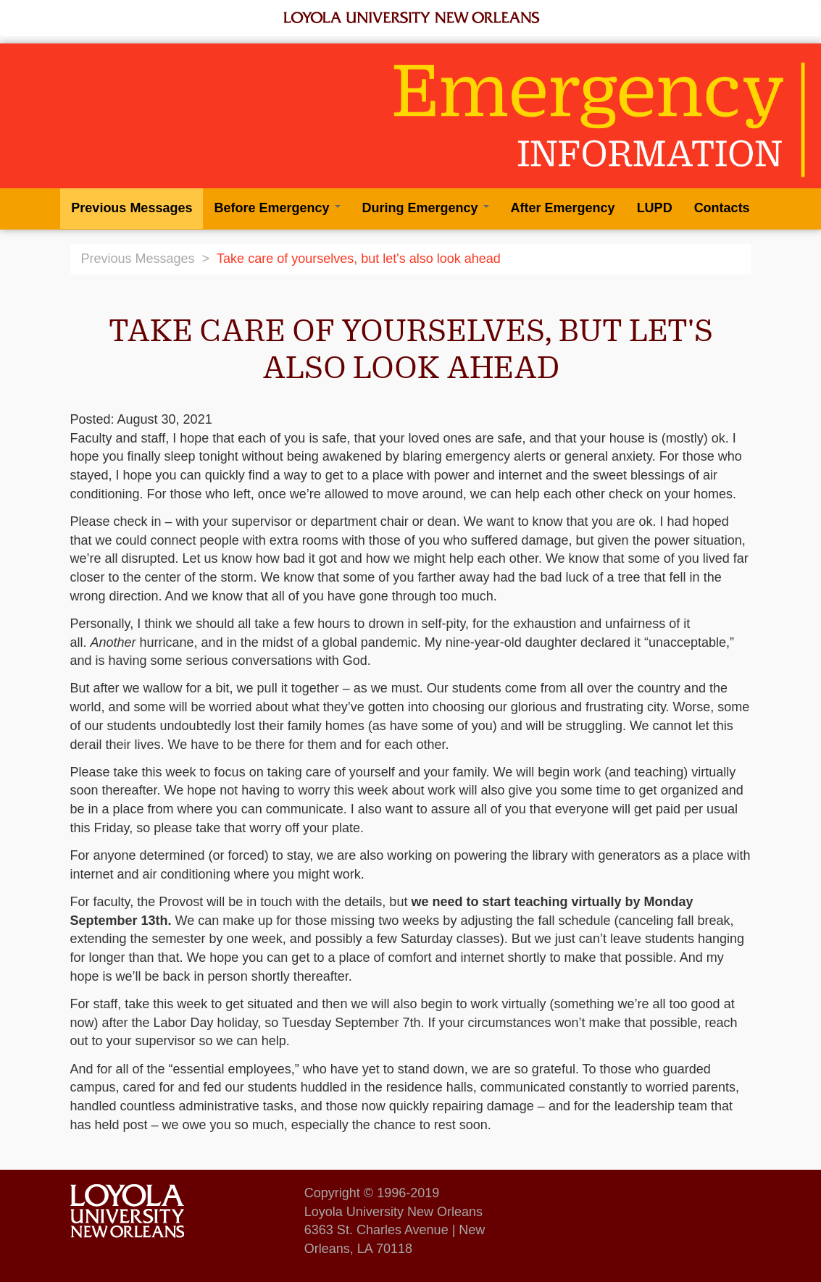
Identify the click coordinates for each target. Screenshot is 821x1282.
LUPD (654, 208)
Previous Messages (131, 208)
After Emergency (563, 208)
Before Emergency (277, 208)
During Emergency (425, 208)
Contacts (722, 208)
